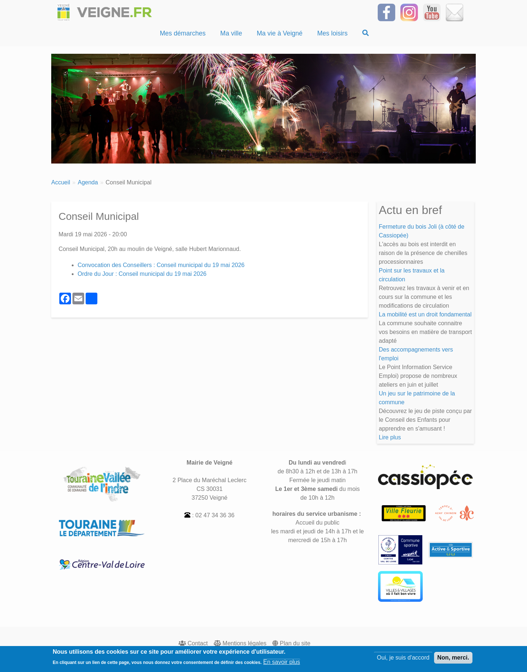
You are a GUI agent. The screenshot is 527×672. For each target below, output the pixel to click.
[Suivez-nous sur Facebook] (386, 12)
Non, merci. (453, 659)
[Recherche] (365, 33)
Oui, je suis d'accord (403, 659)
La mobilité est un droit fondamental (425, 314)
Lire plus (390, 437)
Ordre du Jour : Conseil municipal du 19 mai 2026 (142, 274)
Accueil (60, 182)
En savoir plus (281, 664)
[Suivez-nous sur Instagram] (409, 12)
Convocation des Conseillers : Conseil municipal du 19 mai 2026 (161, 265)
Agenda (88, 182)
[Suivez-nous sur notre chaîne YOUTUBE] (432, 12)
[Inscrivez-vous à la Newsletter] (455, 12)
